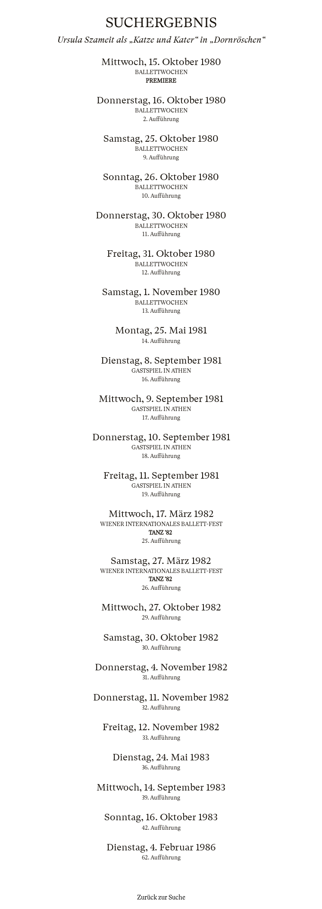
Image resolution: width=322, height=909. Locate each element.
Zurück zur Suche (161, 897)
